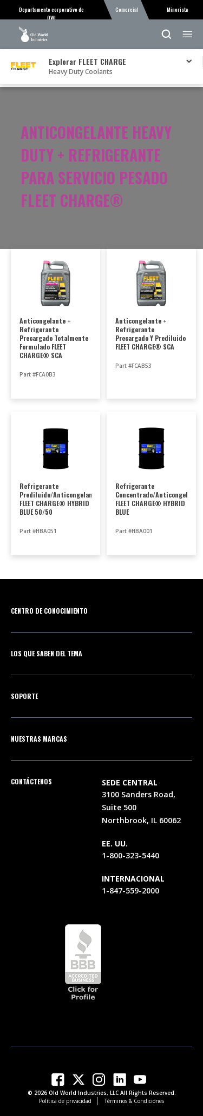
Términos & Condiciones (134, 1101)
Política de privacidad (65, 1101)
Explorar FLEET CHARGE (87, 61)
